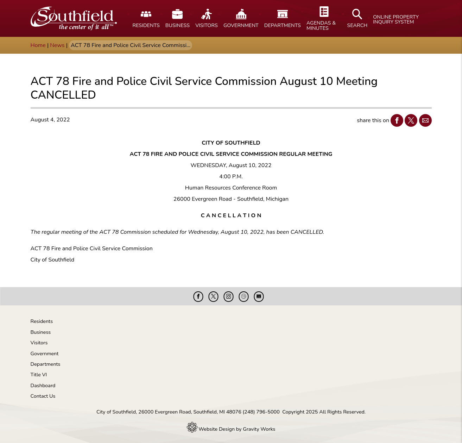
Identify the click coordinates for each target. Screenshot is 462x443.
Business (41, 332)
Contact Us (43, 395)
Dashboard (43, 385)
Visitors (39, 342)
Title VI (39, 374)
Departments (46, 364)
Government (45, 353)
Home (38, 45)
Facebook (395, 120)
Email (424, 120)
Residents (42, 321)
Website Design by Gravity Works (231, 428)
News (57, 45)
